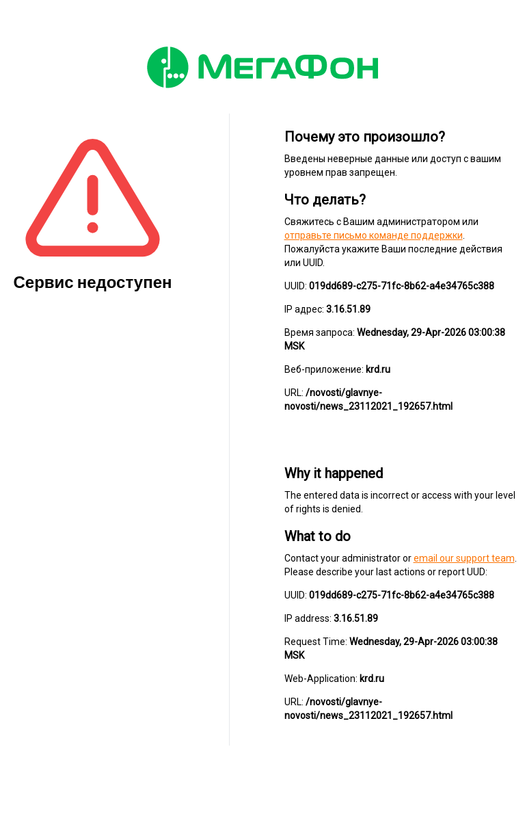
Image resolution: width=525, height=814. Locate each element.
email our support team (464, 558)
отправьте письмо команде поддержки (373, 235)
